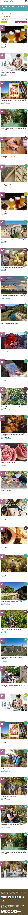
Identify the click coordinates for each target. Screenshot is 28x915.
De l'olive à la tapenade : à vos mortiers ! (10, 546)
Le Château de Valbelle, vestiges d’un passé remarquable (11, 658)
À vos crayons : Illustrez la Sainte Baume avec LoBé (13, 378)
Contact (2, 891)
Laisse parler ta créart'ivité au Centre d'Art (11, 518)
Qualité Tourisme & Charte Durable (10, 892)
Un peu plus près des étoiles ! (8, 351)
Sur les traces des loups (7, 768)
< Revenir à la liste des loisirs (21, 22)
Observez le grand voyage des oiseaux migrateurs (13, 295)
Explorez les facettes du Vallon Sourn (10, 323)
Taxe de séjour (12, 893)
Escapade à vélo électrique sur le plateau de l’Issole (13, 685)
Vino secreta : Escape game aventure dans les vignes (13, 100)
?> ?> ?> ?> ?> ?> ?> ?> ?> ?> (14, 19)
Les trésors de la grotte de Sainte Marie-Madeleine (13, 880)
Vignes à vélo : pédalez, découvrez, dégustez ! (12, 629)
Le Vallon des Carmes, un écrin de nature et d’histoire (13, 128)
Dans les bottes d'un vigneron (8, 72)
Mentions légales (7, 891)
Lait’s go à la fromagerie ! (7, 184)
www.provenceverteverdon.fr (10, 906)
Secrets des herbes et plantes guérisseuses (11, 601)
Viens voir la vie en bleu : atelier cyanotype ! (11, 406)
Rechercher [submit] (4, 22)
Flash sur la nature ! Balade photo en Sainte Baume (13, 824)
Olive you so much (5, 573)
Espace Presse (19, 892)
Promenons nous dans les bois (8, 796)
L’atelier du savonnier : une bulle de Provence (12, 267)
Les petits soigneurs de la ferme (8, 490)
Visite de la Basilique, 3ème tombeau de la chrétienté (13, 239)
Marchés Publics (6, 893)
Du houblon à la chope (6, 44)
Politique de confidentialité (16, 891)
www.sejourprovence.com (5, 907)
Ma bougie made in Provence (8, 462)
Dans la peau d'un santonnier (8, 156)
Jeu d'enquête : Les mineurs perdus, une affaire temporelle (12, 435)
